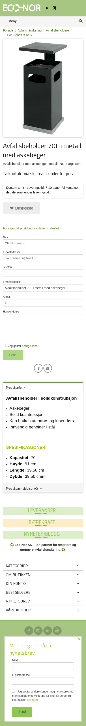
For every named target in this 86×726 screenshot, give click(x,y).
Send (13, 355)
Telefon (43, 271)
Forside (8, 30)
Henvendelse (43, 325)
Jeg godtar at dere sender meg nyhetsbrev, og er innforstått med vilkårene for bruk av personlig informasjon (42, 695)
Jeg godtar (20, 346)
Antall (43, 301)
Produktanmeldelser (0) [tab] (22, 488)
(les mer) (32, 699)
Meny (10, 21)
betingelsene (29, 346)
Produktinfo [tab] (14, 387)
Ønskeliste (21, 208)
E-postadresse (43, 256)
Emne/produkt (43, 286)
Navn (43, 241)
